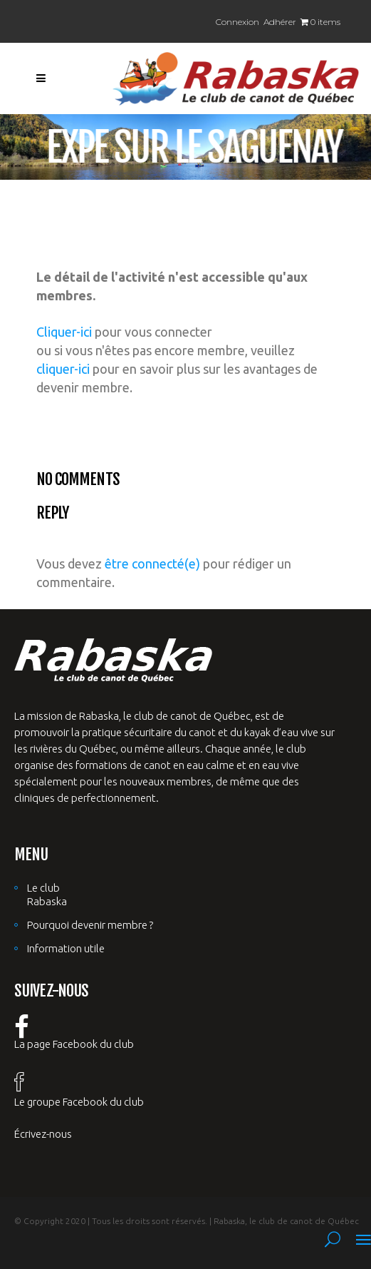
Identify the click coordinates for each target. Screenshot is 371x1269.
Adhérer (279, 21)
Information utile (66, 948)
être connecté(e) (152, 563)
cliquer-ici (63, 369)
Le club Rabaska (47, 894)
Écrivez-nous (43, 1134)
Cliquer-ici (64, 332)
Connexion (237, 21)
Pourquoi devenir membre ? (90, 925)
